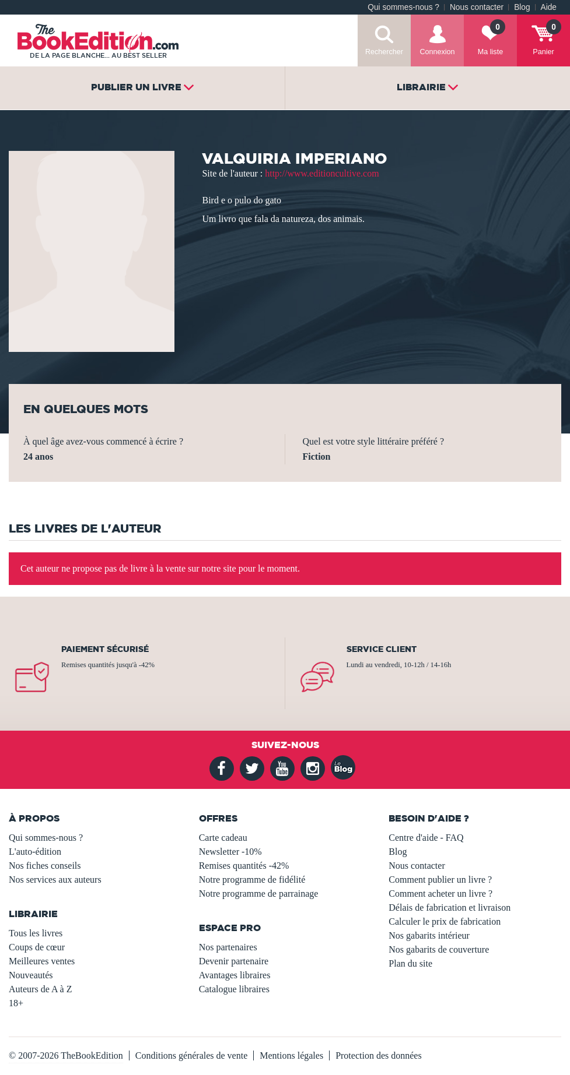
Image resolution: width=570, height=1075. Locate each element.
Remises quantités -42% (244, 865)
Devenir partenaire (233, 961)
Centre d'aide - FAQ (426, 838)
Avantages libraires (235, 975)
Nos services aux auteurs (55, 879)
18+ (16, 1003)
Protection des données (378, 1055)
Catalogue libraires (234, 989)
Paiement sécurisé (105, 649)
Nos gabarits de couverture (439, 949)
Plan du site (410, 963)
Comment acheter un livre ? (440, 893)
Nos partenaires (228, 947)
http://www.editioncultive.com (322, 173)
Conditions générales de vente (191, 1055)
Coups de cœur (37, 947)
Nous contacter (476, 7)
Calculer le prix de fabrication (445, 921)
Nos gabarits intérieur (429, 935)
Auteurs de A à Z (40, 989)
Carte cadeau (223, 838)
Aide (549, 7)
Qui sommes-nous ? (403, 7)
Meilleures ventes (42, 961)
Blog (522, 7)
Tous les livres (35, 933)
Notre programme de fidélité (252, 879)
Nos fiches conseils (45, 865)
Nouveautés (31, 975)
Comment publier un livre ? (440, 879)
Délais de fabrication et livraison (449, 907)
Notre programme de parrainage (259, 893)
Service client (382, 649)
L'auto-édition (35, 852)
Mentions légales (291, 1055)
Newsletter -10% (230, 852)
